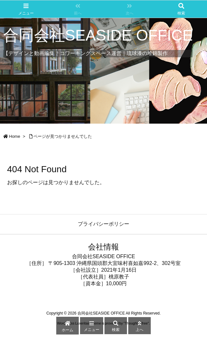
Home (14, 136)
